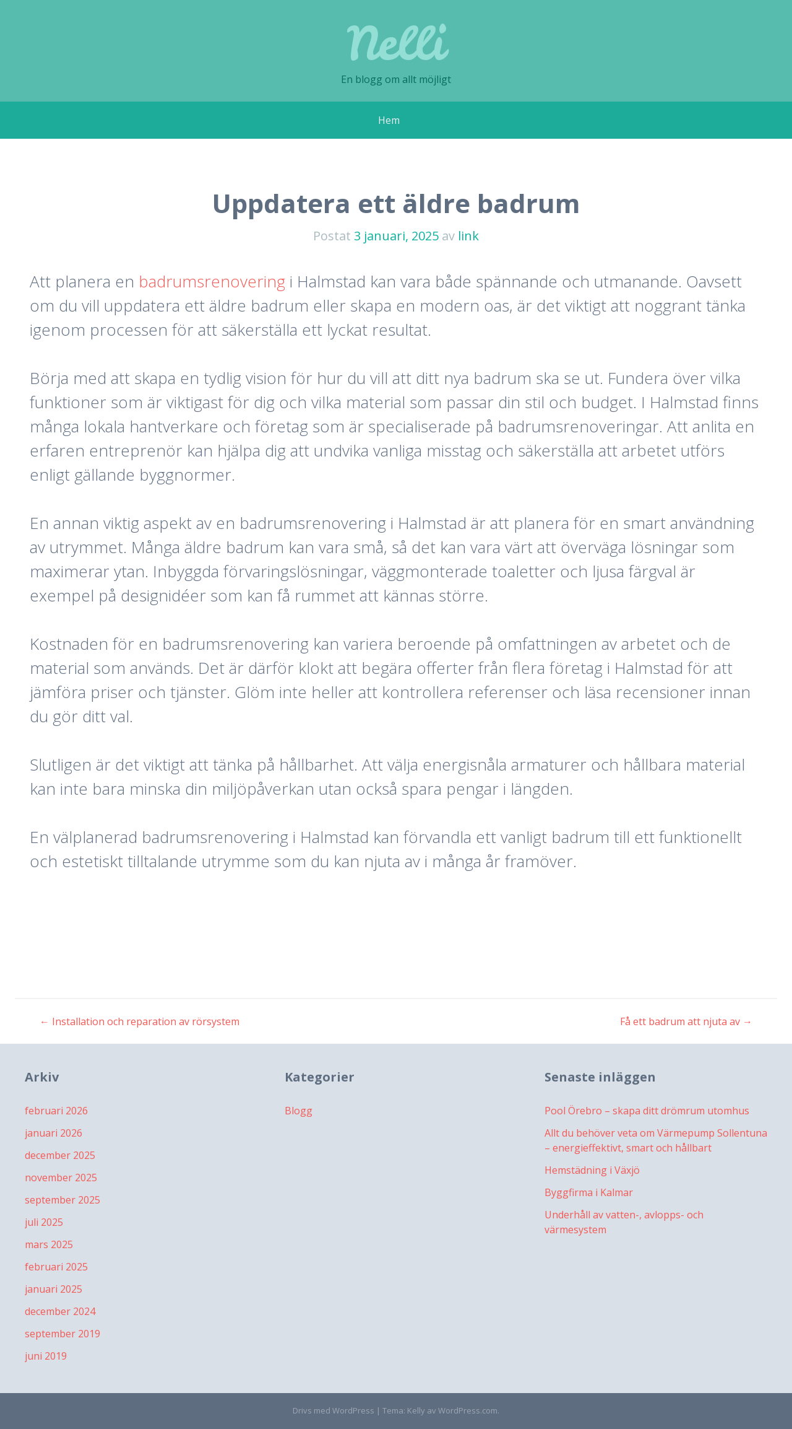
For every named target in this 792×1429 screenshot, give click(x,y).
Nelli (396, 43)
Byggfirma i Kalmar (588, 1192)
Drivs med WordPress (333, 1410)
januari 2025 (53, 1289)
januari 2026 (53, 1133)
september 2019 (62, 1333)
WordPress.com (467, 1410)
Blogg (298, 1110)
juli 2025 (44, 1222)
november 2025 (61, 1177)
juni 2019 (46, 1356)
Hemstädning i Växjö (592, 1170)
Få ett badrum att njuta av (686, 1021)
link (468, 235)
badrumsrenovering (212, 281)
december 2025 (60, 1155)
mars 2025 (49, 1244)
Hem (389, 120)
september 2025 (62, 1200)
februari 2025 (56, 1267)
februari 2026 (56, 1110)
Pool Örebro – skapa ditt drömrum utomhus (646, 1110)
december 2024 (60, 1311)
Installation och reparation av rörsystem (139, 1021)
